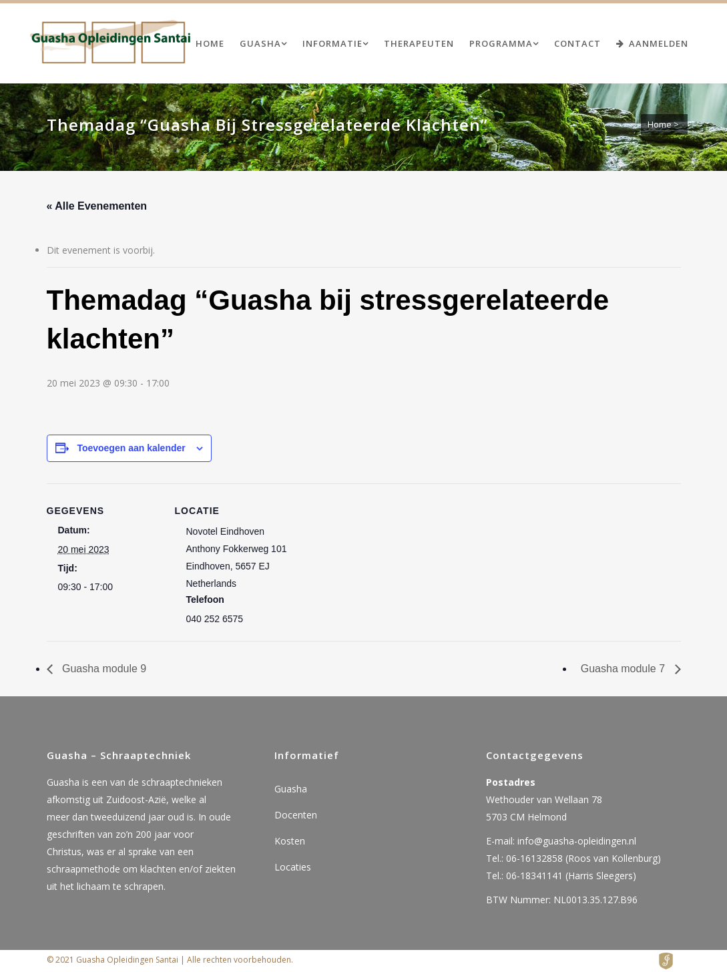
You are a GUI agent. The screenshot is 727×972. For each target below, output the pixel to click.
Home (660, 124)
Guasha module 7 (624, 668)
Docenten (295, 814)
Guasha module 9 (103, 668)
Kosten (289, 840)
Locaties (292, 867)
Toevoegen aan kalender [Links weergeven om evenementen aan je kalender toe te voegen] (131, 448)
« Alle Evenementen (97, 206)
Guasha (290, 788)
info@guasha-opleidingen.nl (576, 840)
